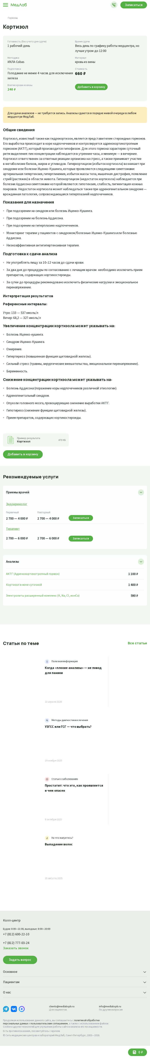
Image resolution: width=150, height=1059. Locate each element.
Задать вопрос (20, 970)
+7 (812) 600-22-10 (17, 944)
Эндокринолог (17, 514)
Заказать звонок (16, 958)
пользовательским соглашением (52, 1033)
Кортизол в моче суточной (24, 594)
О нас (75, 1003)
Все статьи (138, 653)
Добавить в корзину (24, 464)
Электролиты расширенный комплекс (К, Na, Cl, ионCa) (45, 605)
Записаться (132, 5)
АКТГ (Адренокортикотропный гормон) (32, 584)
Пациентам (75, 992)
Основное (75, 982)
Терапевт (13, 539)
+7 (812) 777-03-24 (17, 953)
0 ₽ (140, 1052)
